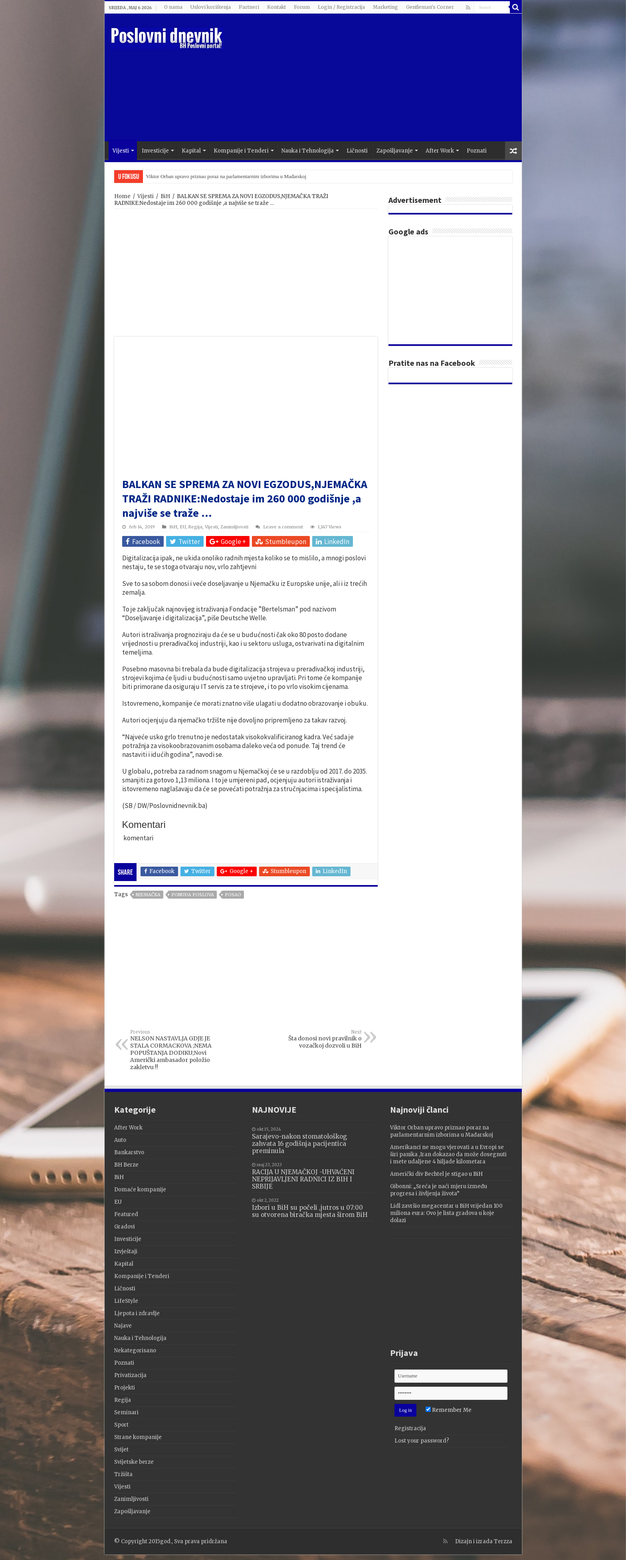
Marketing (385, 7)
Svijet (121, 1449)
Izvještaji (125, 1251)
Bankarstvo (129, 1152)
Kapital (191, 150)
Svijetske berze (134, 1462)
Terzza (503, 1541)
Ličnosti (357, 150)
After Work (440, 150)
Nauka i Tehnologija (307, 150)
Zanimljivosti (234, 527)
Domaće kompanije (140, 1189)
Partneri (249, 7)
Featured (126, 1214)
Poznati (477, 150)
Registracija (410, 1428)
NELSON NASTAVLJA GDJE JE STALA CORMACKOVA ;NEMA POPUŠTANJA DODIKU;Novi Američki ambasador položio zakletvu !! (171, 1050)
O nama (173, 7)
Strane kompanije (138, 1437)
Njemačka (148, 894)
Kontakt (276, 7)
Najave (123, 1325)
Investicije (155, 150)
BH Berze (126, 1164)
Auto (120, 1140)
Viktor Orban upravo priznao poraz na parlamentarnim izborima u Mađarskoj (226, 176)
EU (183, 527)
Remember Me (448, 1410)
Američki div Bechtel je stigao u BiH (436, 1174)
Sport (121, 1424)
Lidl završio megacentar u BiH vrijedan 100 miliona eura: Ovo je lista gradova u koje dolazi (446, 1213)
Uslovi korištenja (210, 7)
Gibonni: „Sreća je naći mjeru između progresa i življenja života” (438, 1190)
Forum (302, 7)
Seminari (126, 1412)
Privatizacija (130, 1375)
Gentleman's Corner (430, 7)
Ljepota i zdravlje (137, 1313)
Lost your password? (421, 1440)
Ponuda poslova (192, 894)
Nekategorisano (135, 1350)
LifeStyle (126, 1301)
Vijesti (121, 150)
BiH (165, 196)
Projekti (124, 1387)
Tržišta (123, 1474)
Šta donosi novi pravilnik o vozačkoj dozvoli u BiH (321, 1039)
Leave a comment (283, 527)
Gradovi (124, 1226)
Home (122, 196)
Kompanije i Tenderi (241, 150)
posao (233, 894)
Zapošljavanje (394, 150)
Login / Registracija (341, 7)
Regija (195, 527)
